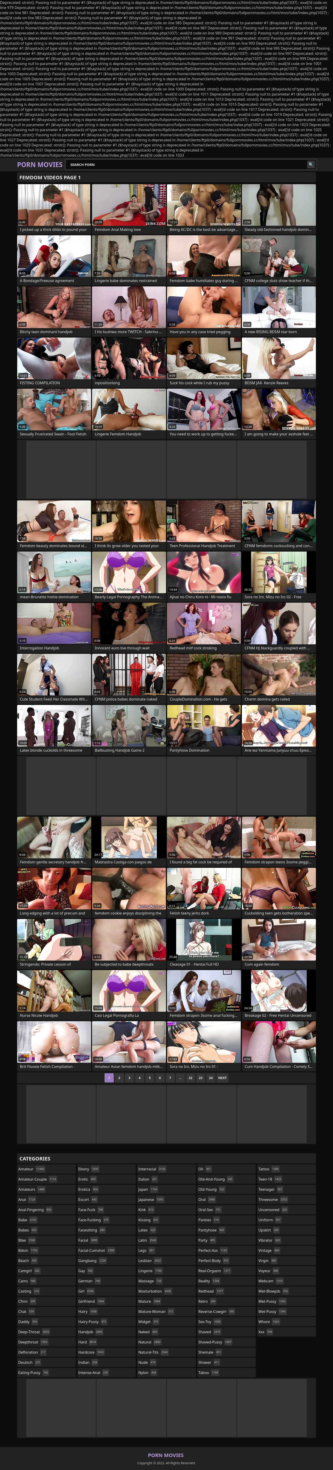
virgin (267, 1260)
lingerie (150, 1270)
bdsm (28, 1250)
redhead (211, 1291)
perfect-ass (213, 1250)
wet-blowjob (273, 1291)
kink (146, 1209)
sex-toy (210, 1321)
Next (222, 1078)
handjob (91, 1331)
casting (29, 1291)
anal (27, 1199)
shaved (209, 1331)
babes (28, 1230)
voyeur (268, 1270)
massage (150, 1281)
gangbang (92, 1260)
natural (150, 1342)
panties (209, 1219)
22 (190, 1078)
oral (207, 1199)
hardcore (91, 1352)
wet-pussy (272, 1301)
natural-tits (153, 1352)
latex (147, 1230)
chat (26, 1311)
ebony (88, 1169)
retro (207, 1301)
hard (87, 1342)
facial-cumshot (96, 1250)
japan (148, 1189)
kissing (148, 1219)
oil (205, 1169)
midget (148, 1321)
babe (27, 1219)
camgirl (29, 1270)
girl (86, 1291)
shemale (210, 1352)
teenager (270, 1189)
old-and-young (216, 1179)
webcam (271, 1281)
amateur (31, 1169)
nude (147, 1362)
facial (88, 1240)
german (89, 1281)
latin (147, 1240)
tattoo (269, 1169)
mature (149, 1301)
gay (86, 1270)
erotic (87, 1179)
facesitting (92, 1230)
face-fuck (91, 1209)
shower (209, 1362)
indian (88, 1362)
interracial (152, 1169)
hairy (88, 1311)
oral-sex (210, 1209)
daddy (28, 1321)
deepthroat (33, 1342)
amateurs (32, 1189)
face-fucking (94, 1219)
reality (209, 1281)
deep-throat (34, 1331)
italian (148, 1179)
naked (148, 1331)
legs (146, 1250)
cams (27, 1281)
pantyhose (211, 1230)
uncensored (273, 1209)
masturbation (155, 1291)
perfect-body (213, 1260)
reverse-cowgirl (216, 1311)
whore (269, 1321)
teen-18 (270, 1179)
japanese (151, 1199)
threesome (273, 1199)
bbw (27, 1240)
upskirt (269, 1230)
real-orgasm (214, 1270)
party (207, 1240)
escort (88, 1199)
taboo (208, 1372)
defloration (32, 1352)
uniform (269, 1219)
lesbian (150, 1260)
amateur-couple (37, 1179)
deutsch (29, 1362)
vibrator (269, 1240)
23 (201, 1078)
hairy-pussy (93, 1321)
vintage (269, 1250)
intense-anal (93, 1372)
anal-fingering (35, 1209)
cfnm (27, 1301)
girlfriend (91, 1301)
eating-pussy (33, 1372)
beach (28, 1260)
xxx (265, 1331)
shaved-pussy (215, 1342)
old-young (211, 1189)
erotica (88, 1189)
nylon (147, 1372)
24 (211, 1078)
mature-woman (156, 1311)
